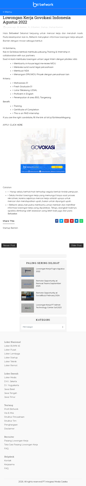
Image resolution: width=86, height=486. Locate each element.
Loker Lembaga (12, 353)
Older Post (76, 245)
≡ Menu (7, 11)
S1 (29, 27)
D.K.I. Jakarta (10, 381)
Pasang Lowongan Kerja (16, 440)
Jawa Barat (9, 389)
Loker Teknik (10, 361)
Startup (44, 27)
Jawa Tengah (10, 393)
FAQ (6, 448)
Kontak (7, 460)
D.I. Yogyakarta (11, 385)
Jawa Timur (9, 397)
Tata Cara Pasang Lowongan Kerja (21, 444)
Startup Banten (56, 27)
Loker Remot (10, 365)
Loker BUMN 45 (12, 346)
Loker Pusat (10, 350)
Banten (23, 27)
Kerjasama (9, 464)
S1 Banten (35, 27)
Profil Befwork (11, 409)
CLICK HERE (16, 125)
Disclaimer (9, 428)
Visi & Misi (9, 413)
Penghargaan (11, 424)
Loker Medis (10, 377)
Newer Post (9, 245)
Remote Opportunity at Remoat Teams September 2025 (48, 283)
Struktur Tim (10, 421)
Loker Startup (11, 357)
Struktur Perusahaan (14, 417)
